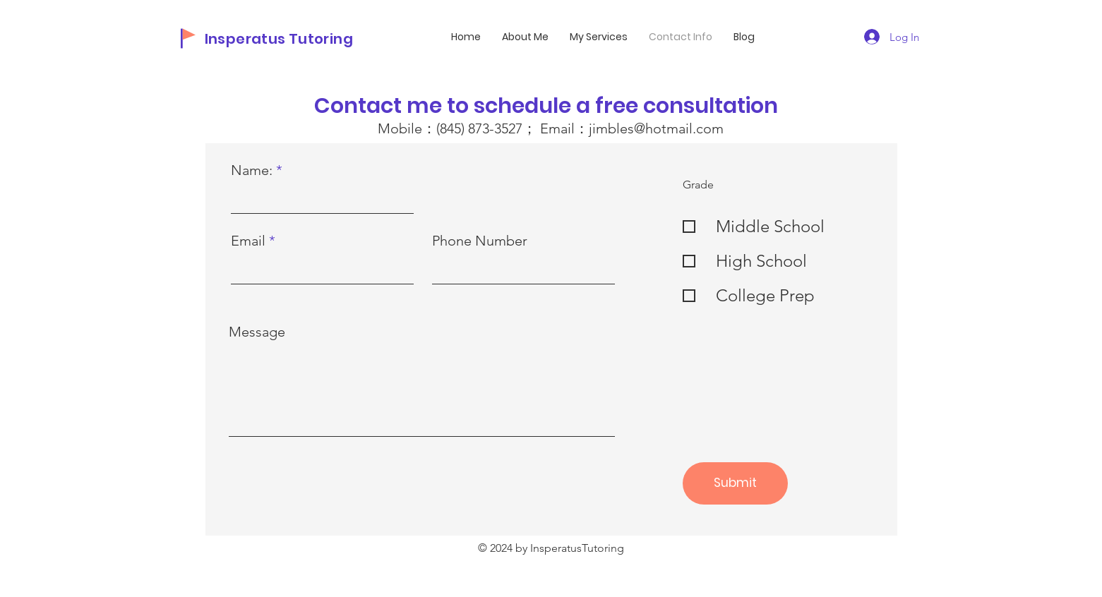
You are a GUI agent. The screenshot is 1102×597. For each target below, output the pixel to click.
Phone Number (479, 241)
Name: (251, 170)
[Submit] (735, 483)
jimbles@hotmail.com (656, 128)
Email (248, 241)
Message (257, 332)
